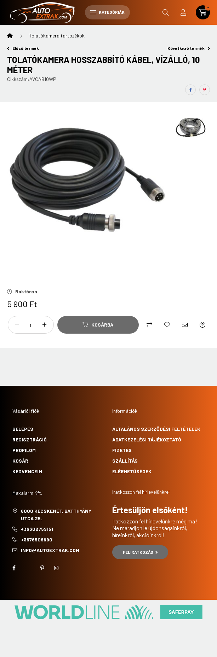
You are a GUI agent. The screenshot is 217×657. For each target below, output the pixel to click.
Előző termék (23, 48)
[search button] (166, 12)
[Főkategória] (10, 36)
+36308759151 (37, 529)
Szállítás (125, 461)
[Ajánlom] (185, 325)
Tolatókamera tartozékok (57, 36)
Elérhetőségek (132, 471)
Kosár (20, 461)
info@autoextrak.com (50, 550)
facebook (14, 568)
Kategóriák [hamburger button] (107, 12)
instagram (56, 568)
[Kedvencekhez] (167, 325)
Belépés (22, 429)
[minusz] (17, 324)
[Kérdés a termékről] (202, 325)
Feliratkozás (140, 552)
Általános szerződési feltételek (156, 429)
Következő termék (188, 48)
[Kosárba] (98, 325)
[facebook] (190, 89)
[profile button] (183, 12)
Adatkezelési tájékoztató (146, 439)
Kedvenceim (27, 471)
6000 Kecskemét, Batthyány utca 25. (56, 514)
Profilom (24, 450)
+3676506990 (36, 539)
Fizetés (122, 450)
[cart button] (203, 12)
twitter (28, 568)
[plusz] (44, 324)
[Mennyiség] (31, 324)
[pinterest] (204, 89)
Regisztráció (29, 439)
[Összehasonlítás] (149, 325)
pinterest (42, 568)
